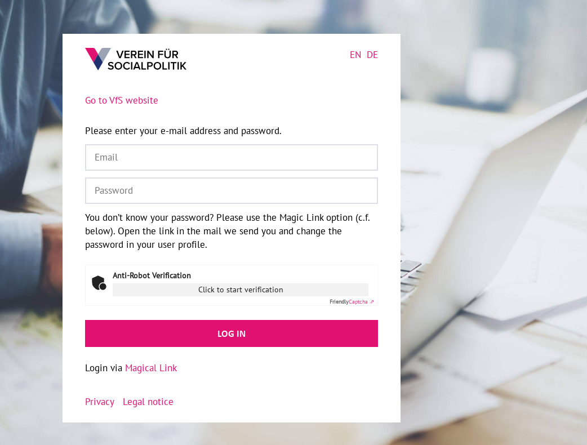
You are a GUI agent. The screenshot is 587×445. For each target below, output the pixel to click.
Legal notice (148, 401)
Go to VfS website (121, 100)
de (372, 54)
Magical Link (151, 368)
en (355, 54)
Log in (231, 333)
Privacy (99, 401)
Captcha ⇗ (352, 301)
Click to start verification (240, 289)
